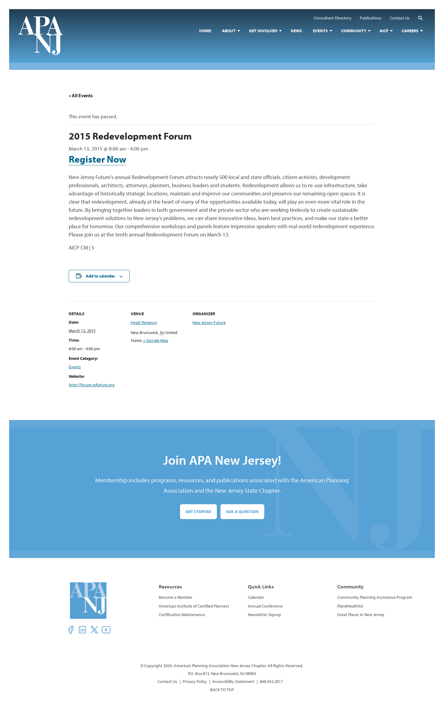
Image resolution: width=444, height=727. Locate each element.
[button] (420, 18)
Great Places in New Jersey (360, 614)
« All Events (81, 95)
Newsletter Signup (264, 614)
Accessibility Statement (233, 681)
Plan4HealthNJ (350, 606)
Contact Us (167, 681)
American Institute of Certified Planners (194, 606)
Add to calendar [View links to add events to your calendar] (100, 276)
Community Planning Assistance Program (374, 597)
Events (75, 367)
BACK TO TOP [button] (222, 689)
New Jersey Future (209, 322)
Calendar (256, 597)
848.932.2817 (271, 681)
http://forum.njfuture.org (92, 385)
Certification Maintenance (182, 614)
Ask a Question (242, 511)
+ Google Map (155, 340)
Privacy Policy (195, 681)
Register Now (97, 159)
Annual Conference (265, 606)
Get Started (198, 511)
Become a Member (176, 597)
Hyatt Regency (144, 322)
